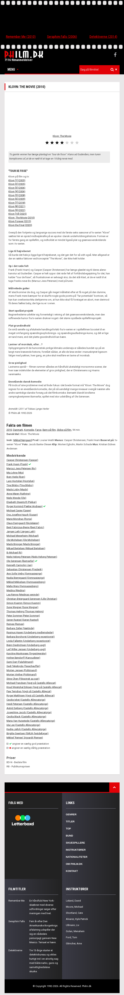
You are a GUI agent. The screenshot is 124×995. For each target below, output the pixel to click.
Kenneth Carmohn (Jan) (19, 565)
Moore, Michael (74, 906)
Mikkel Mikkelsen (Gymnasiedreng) (26, 582)
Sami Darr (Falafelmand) (20, 661)
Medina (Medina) (16, 590)
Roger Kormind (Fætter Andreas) (25, 506)
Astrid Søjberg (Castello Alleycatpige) (27, 708)
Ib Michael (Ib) (14, 552)
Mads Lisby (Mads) (17, 489)
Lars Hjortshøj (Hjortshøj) (20, 481)
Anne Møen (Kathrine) (18, 493)
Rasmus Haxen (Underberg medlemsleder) (30, 632)
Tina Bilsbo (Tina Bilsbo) (20, 485)
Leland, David (73, 900)
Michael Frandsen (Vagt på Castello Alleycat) (31, 682)
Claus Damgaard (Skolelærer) (23, 523)
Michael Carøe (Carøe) (19, 510)
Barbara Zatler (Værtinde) (20, 628)
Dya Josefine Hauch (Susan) (22, 514)
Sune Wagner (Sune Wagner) (22, 607)
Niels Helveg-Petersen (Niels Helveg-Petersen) (32, 556)
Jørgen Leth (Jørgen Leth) (21, 531)
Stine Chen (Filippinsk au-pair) (23, 678)
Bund (69, 835)
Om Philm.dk (74, 864)
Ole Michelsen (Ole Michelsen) (23, 540)
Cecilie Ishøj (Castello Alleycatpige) (26, 699)
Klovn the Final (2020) (20, 225)
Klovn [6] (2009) (16, 198)
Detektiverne (15, 950)
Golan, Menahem (75, 931)
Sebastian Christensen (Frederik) (25, 569)
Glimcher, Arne (74, 943)
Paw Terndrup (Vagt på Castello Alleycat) (29, 691)
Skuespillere (75, 842)
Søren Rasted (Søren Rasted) (23, 619)
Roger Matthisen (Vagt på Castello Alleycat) (31, 695)
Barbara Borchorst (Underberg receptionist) (31, 636)
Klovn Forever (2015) (19, 221)
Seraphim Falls (16, 921)
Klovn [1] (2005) (16, 180)
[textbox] (100, 69)
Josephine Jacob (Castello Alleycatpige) (29, 712)
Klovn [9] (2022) (16, 210)
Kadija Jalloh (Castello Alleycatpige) (26, 729)
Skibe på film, (64, 429)
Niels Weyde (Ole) (16, 497)
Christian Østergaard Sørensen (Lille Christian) (32, 598)
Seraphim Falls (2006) (62, 37)
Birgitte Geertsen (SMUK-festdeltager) (27, 733)
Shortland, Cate (74, 912)
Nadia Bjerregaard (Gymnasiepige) (26, 577)
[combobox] (99, 69)
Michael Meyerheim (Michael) (23, 535)
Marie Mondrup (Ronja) (19, 518)
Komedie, (29, 429)
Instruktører (76, 849)
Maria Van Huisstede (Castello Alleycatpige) (31, 720)
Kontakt (72, 871)
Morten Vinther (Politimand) (22, 674)
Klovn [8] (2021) (16, 206)
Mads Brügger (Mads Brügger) (23, 544)
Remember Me (16, 900)
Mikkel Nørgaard (22, 440)
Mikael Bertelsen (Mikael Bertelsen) (26, 548)
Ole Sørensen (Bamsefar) (20, 561)
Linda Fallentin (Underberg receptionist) (28, 640)
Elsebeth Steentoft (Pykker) (22, 502)
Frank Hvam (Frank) (17, 464)
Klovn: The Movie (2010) (21, 217)
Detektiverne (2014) (103, 37)
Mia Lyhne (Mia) (15, 472)
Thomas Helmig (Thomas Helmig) (25, 611)
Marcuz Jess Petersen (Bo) (21, 468)
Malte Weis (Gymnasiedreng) (23, 586)
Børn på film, (49, 429)
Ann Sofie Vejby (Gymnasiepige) (24, 573)
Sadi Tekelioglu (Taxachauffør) (23, 666)
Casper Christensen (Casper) (22, 460)
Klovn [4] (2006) (16, 191)
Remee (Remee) (15, 624)
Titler (70, 821)
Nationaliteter (76, 856)
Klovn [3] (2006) (16, 187)
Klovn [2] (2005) (16, 184)
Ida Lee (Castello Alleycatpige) (23, 725)
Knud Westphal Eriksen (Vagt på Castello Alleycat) (34, 687)
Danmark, (18, 429)
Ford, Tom (71, 937)
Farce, (38, 429)
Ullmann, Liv (72, 925)
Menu (12, 69)
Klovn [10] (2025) (17, 213)
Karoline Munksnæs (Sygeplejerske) (26, 653)
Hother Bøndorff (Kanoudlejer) (23, 657)
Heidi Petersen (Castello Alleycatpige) (27, 704)
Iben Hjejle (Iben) (16, 476)
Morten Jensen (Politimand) (22, 670)
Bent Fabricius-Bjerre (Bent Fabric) (25, 527)
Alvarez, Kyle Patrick (77, 919)
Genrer (71, 814)
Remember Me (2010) (21, 37)
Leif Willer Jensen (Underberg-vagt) (26, 649)
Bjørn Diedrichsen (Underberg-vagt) (26, 645)
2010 (9, 429)
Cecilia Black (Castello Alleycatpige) (26, 716)
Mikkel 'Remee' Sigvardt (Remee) (25, 737)
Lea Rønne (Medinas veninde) (23, 594)
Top (68, 828)
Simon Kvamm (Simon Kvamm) (24, 603)
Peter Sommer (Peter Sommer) (23, 615)
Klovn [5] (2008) (16, 195)
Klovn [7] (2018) (16, 202)
